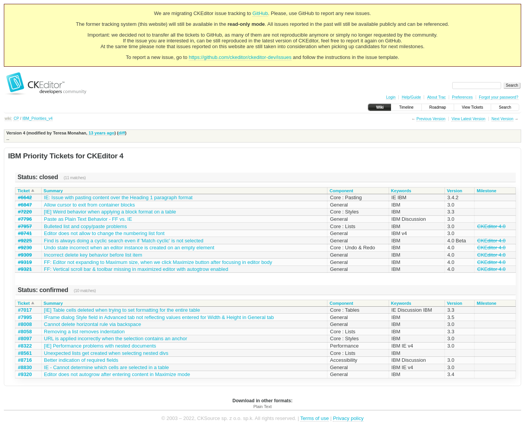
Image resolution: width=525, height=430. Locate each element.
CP (16, 118)
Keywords (401, 190)
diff (121, 133)
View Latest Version (468, 119)
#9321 (25, 269)
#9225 (25, 241)
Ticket (24, 190)
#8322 (25, 346)
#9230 (25, 247)
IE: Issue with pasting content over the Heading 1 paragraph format (118, 197)
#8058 (25, 331)
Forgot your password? (498, 97)
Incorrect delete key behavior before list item (93, 255)
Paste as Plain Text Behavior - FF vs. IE (88, 219)
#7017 (25, 310)
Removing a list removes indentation (84, 331)
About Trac (436, 97)
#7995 (25, 317)
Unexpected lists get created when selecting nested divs (106, 353)
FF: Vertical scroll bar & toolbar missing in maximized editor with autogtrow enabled (136, 269)
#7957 (25, 226)
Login (390, 97)
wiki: (8, 118)
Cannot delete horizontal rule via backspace (92, 324)
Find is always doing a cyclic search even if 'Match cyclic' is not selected (123, 241)
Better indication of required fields (81, 360)
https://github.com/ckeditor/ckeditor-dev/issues (240, 57)
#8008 (25, 324)
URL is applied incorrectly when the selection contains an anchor (115, 338)
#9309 (25, 255)
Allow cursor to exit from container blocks (89, 205)
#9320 (25, 374)
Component (341, 190)
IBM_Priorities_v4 (37, 118)
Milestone (486, 190)
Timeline (406, 107)
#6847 (25, 205)
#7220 (25, 212)
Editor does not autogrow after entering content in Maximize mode (117, 374)
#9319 (25, 262)
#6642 (25, 197)
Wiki (379, 107)
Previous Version (430, 119)
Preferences (462, 97)
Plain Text (262, 406)
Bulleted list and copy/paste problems (85, 226)
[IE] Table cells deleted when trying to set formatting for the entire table (122, 310)
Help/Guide (411, 97)
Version (454, 190)
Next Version (502, 119)
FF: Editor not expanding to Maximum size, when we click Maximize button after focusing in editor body (158, 262)
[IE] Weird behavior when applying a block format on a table (110, 212)
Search (505, 107)
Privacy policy (348, 418)
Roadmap (437, 107)
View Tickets (472, 107)
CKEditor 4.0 (491, 226)
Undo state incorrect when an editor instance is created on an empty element (129, 247)
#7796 (25, 219)
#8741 (25, 233)
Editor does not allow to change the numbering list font (104, 233)
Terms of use (314, 418)
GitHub (260, 13)
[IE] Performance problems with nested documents (100, 346)
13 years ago (101, 133)
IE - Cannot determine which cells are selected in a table (106, 367)
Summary (53, 190)
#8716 (25, 360)
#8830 (25, 367)
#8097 (25, 338)
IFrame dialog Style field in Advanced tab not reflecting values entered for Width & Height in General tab (159, 317)
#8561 (25, 353)
